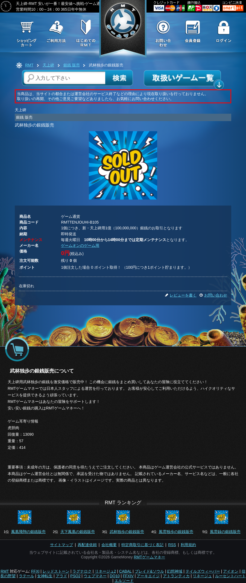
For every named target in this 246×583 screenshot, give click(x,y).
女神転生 (44, 576)
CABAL (125, 571)
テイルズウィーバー (203, 571)
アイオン (230, 571)
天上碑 (48, 65)
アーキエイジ (148, 576)
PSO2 (75, 576)
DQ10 (115, 576)
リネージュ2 (105, 571)
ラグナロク (82, 571)
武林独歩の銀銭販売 (127, 531)
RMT (29, 65)
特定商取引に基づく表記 (142, 545)
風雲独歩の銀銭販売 (176, 531)
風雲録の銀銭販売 (225, 531)
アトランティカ (176, 576)
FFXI (35, 571)
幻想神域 (174, 571)
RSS (172, 545)
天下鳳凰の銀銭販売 (77, 531)
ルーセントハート (230, 576)
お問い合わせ (213, 295)
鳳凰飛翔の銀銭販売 (28, 531)
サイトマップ (61, 545)
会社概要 (109, 545)
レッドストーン (56, 571)
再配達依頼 (87, 545)
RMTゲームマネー (149, 557)
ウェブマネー (95, 576)
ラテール (26, 576)
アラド (61, 576)
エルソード (124, 580)
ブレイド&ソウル (149, 571)
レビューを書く (181, 295)
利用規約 (188, 545)
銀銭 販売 (71, 65)
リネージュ (202, 576)
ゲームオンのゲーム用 (80, 245)
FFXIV (128, 576)
